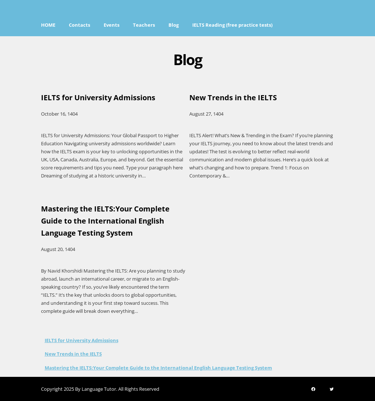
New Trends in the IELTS (73, 354)
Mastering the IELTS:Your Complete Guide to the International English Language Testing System (158, 367)
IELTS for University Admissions (81, 340)
